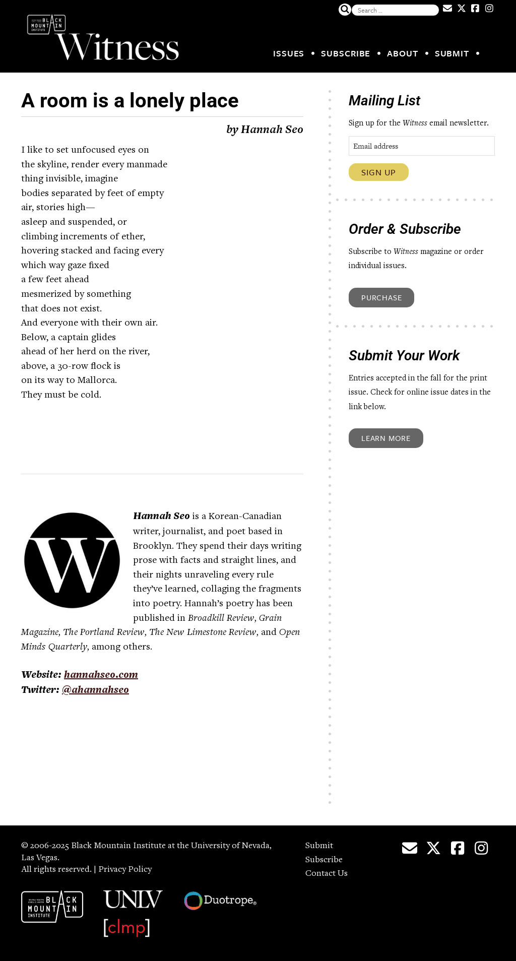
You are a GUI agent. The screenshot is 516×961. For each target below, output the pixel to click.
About (402, 53)
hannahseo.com (101, 676)
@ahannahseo (95, 691)
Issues (288, 53)
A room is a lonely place (130, 100)
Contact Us (326, 873)
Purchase (381, 297)
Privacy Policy (125, 869)
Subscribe (345, 53)
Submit (452, 53)
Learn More (386, 437)
